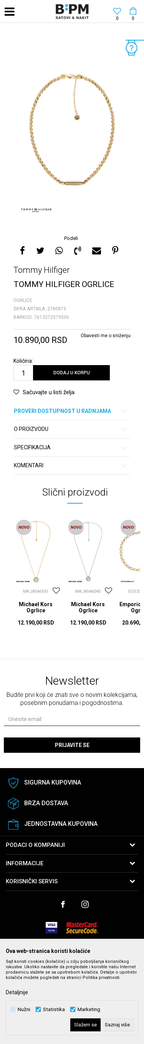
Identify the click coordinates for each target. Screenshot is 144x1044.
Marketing (89, 1009)
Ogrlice (22, 300)
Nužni (24, 1009)
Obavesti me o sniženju (106, 335)
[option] (72, 129)
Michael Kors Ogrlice (36, 607)
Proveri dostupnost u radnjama (70, 411)
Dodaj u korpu (71, 372)
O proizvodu (70, 429)
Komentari (70, 465)
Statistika (54, 1009)
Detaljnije (17, 992)
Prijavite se (72, 745)
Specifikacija (70, 447)
